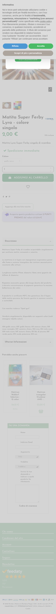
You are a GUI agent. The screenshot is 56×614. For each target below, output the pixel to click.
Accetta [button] (41, 46)
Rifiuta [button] (15, 46)
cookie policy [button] (46, 21)
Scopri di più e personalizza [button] (28, 53)
